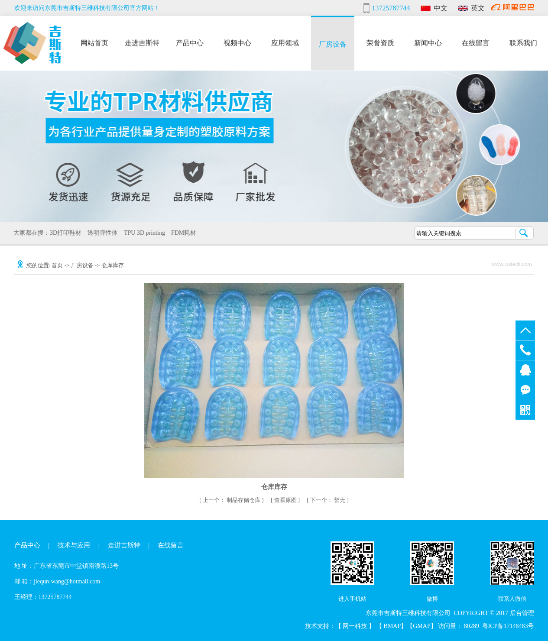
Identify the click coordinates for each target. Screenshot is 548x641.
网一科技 (356, 626)
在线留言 (476, 41)
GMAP (421, 626)
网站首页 (94, 41)
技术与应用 (74, 545)
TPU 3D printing (141, 233)
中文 (440, 8)
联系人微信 (512, 599)
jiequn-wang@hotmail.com (67, 581)
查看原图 (286, 500)
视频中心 (237, 41)
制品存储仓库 (232, 500)
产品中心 (190, 41)
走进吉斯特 (142, 41)
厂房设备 (333, 43)
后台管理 (522, 613)
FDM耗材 (180, 233)
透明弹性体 (99, 233)
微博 (432, 599)
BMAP (392, 626)
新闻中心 (428, 41)
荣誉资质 (380, 41)
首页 (57, 265)
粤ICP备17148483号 (508, 626)
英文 (478, 8)
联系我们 (523, 41)
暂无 (328, 500)
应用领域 (285, 41)
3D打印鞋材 (62, 233)
